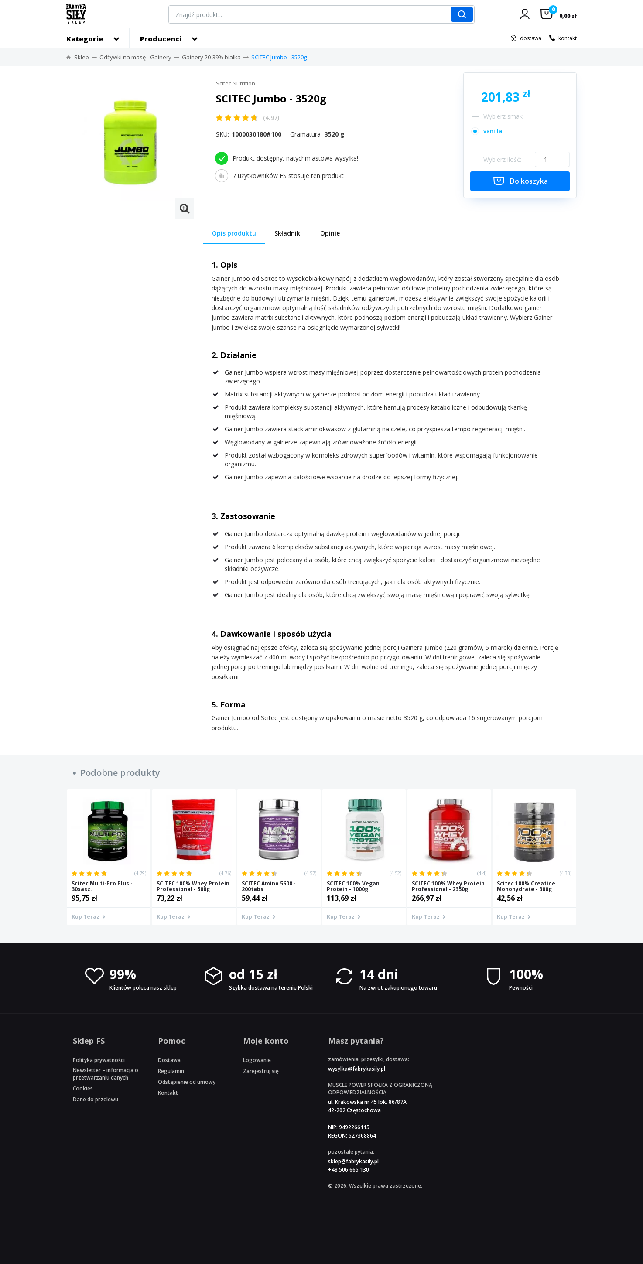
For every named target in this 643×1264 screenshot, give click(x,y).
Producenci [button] (160, 39)
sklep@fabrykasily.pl (353, 1161)
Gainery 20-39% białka (211, 57)
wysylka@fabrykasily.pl (356, 1069)
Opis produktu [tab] (234, 233)
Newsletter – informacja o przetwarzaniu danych (105, 1073)
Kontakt (168, 1093)
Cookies (83, 1088)
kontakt (567, 38)
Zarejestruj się (261, 1071)
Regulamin (171, 1071)
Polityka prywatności (99, 1060)
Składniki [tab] (288, 233)
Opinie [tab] (330, 233)
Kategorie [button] (84, 39)
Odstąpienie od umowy (186, 1082)
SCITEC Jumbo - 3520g (279, 57)
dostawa (530, 38)
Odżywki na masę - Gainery (135, 57)
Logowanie (257, 1060)
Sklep (81, 57)
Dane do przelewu (95, 1099)
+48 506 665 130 (348, 1169)
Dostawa (169, 1060)
